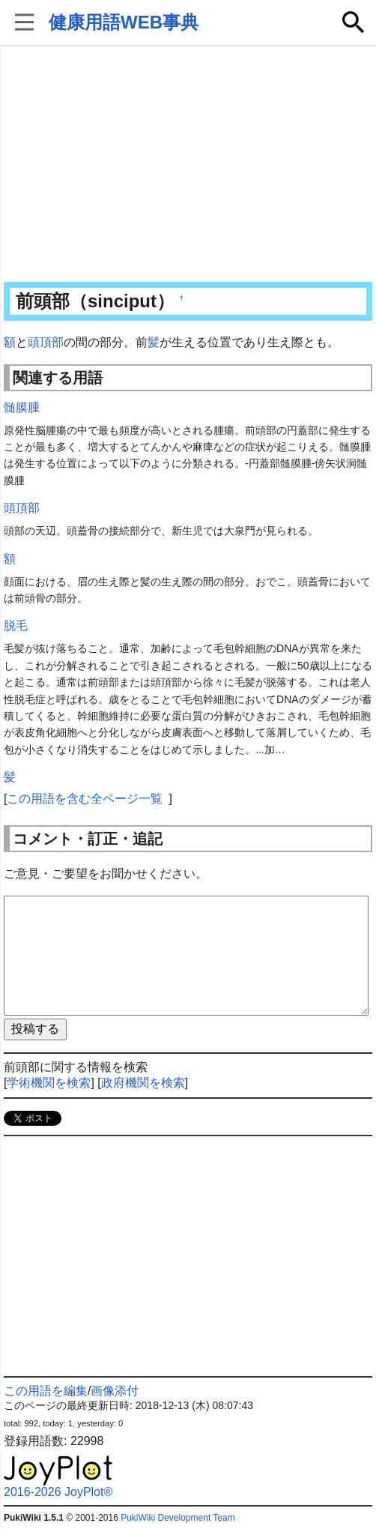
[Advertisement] (188, 165)
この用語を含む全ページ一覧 (85, 798)
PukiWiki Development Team (178, 1518)
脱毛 (16, 625)
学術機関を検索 (49, 1082)
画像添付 (115, 1390)
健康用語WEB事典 (123, 22)
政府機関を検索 (143, 1082)
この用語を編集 (46, 1390)
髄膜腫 (22, 407)
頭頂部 (46, 342)
